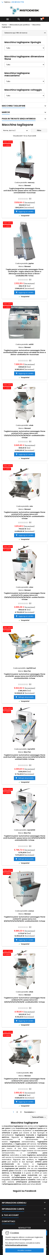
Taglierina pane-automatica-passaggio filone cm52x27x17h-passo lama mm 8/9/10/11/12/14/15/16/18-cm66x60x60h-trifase (24, 1081)
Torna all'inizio (39, 1117)
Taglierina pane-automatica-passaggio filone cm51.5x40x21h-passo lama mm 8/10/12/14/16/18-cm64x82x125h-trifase (24, 838)
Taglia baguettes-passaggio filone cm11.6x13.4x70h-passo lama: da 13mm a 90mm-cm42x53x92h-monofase (24, 190)
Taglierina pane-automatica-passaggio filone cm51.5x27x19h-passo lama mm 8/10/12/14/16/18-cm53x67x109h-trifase (24, 757)
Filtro (39, 130)
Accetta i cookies (24, 1250)
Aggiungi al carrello (24, 211)
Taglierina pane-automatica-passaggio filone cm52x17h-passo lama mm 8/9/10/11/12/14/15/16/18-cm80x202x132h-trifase (24, 919)
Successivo (30, 1112)
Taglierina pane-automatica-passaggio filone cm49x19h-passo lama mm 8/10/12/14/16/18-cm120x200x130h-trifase (24, 676)
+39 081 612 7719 (17, 2)
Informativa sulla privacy (16, 1245)
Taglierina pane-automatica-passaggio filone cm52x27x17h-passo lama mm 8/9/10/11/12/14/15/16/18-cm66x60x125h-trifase (24, 1000)
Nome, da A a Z (15, 130)
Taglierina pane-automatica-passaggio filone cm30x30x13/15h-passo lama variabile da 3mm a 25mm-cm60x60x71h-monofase (24, 352)
